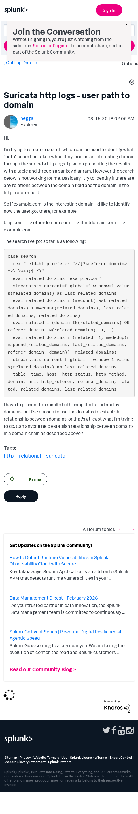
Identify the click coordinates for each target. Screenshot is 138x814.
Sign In (109, 10)
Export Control (120, 757)
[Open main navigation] (130, 9)
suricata (55, 455)
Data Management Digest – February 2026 (54, 598)
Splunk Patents (59, 762)
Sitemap (10, 757)
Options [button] (128, 63)
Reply (21, 496)
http (9, 455)
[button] (131, 83)
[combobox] (69, 30)
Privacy (25, 757)
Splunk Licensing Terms (88, 757)
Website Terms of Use (50, 757)
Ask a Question (69, 45)
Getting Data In (21, 62)
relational (30, 455)
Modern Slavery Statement (25, 762)
